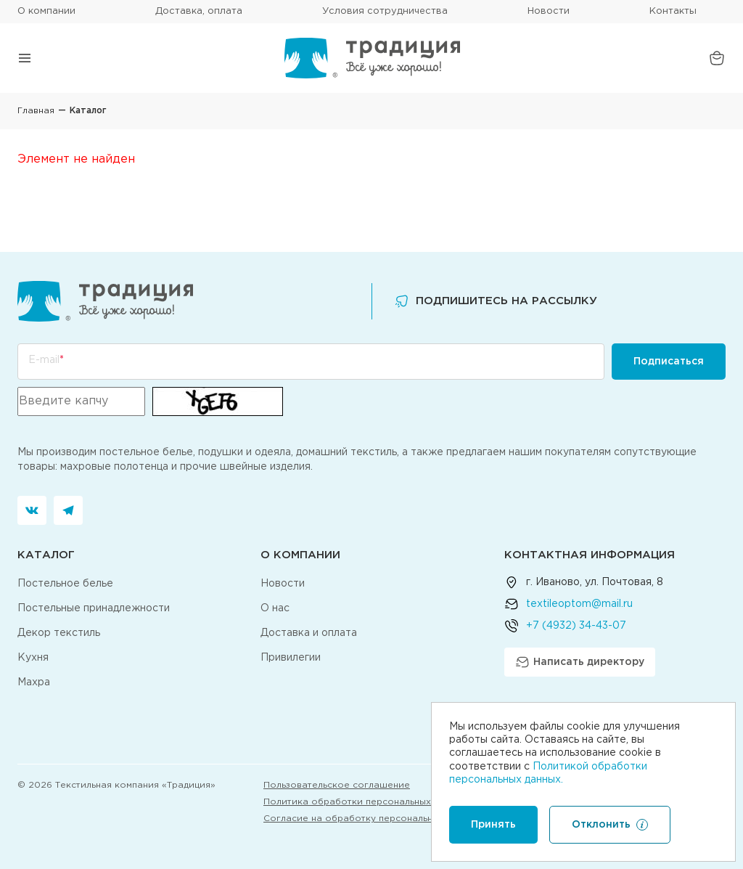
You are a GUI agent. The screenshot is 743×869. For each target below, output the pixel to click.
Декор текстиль (58, 633)
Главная (35, 111)
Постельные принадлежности (93, 608)
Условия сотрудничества (385, 11)
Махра (33, 682)
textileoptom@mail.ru (579, 604)
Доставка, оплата (198, 11)
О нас (275, 608)
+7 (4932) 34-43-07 (576, 625)
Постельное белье (65, 583)
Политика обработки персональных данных (365, 802)
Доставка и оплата (308, 633)
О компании (46, 11)
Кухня (33, 657)
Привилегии (290, 657)
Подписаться (668, 361)
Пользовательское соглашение (336, 785)
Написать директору (579, 662)
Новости (549, 11)
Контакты (673, 11)
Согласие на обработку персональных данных (371, 819)
